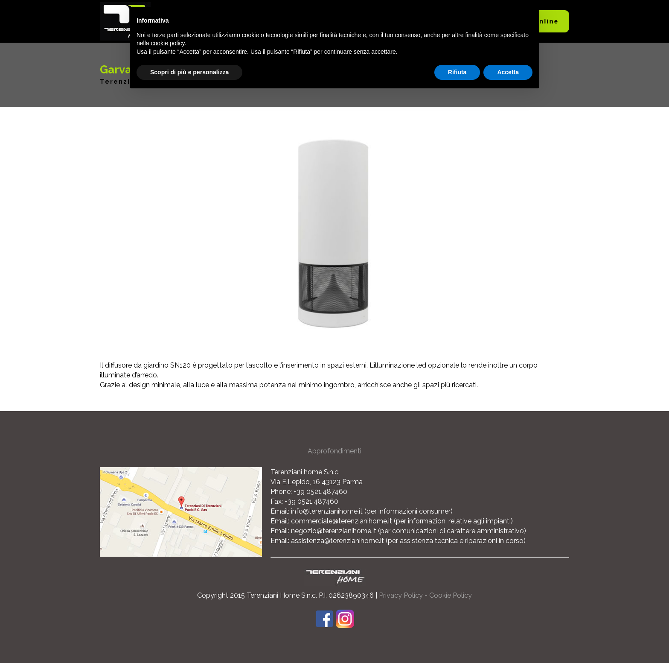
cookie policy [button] (167, 43)
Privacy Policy (401, 595)
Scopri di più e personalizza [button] (189, 72)
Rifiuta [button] (457, 72)
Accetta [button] (508, 72)
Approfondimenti (334, 451)
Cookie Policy (450, 595)
